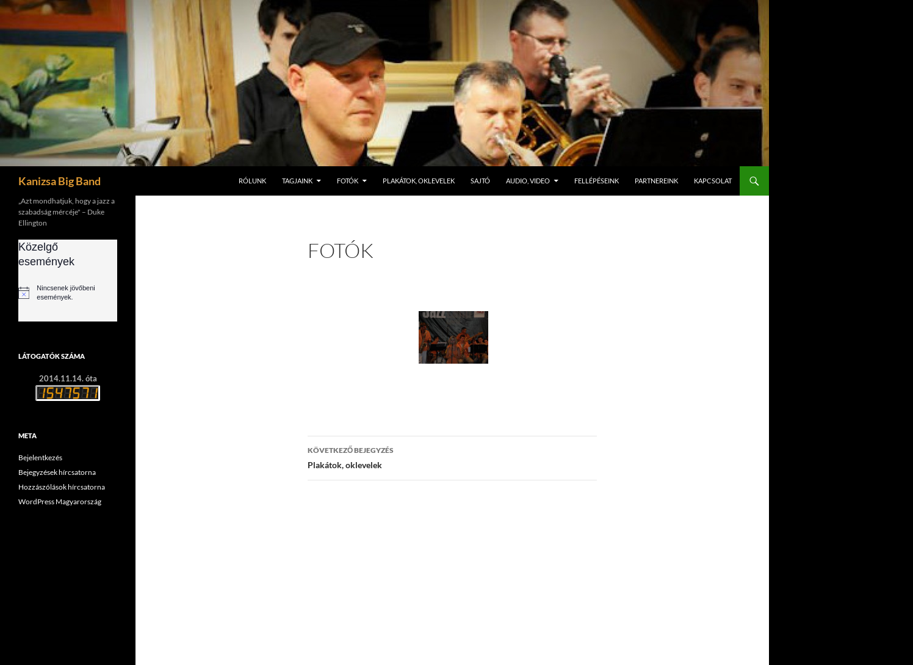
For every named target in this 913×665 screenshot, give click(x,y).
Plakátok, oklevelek (419, 181)
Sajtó (480, 181)
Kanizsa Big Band (59, 181)
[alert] (67, 293)
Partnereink (656, 181)
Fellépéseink (596, 181)
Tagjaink (297, 181)
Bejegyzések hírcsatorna (57, 472)
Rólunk (252, 181)
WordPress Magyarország (59, 501)
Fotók (347, 181)
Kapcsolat (713, 181)
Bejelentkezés (40, 457)
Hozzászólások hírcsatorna (61, 486)
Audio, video (528, 181)
